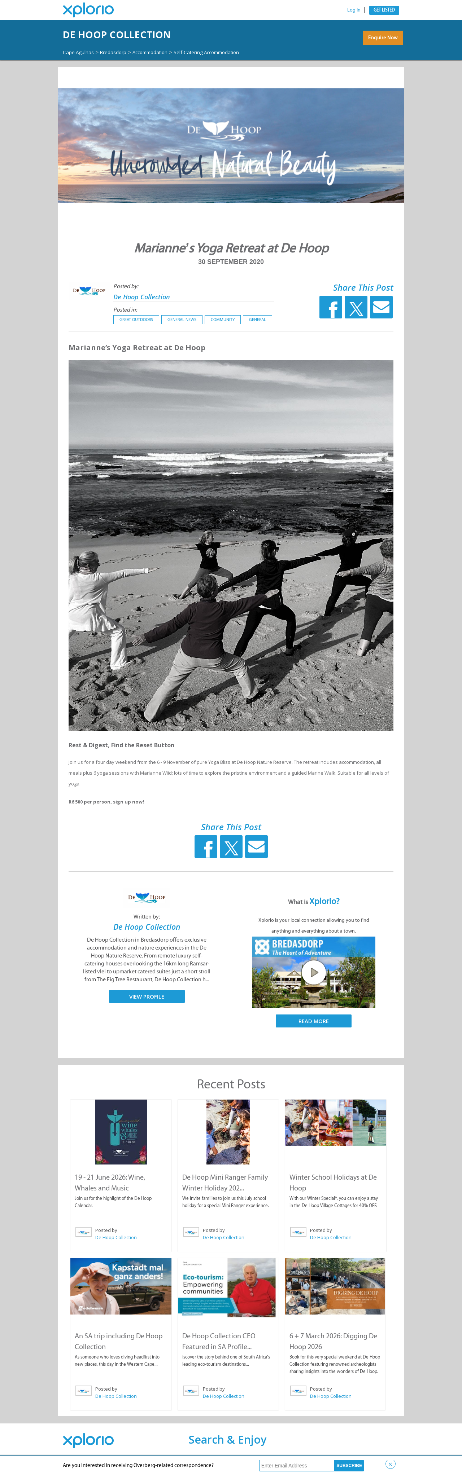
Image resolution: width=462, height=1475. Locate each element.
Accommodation (166, 52)
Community (223, 326)
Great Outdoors (136, 326)
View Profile (146, 1002)
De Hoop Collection (143, 34)
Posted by (106, 1236)
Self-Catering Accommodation (103, 59)
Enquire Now (380, 45)
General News (181, 326)
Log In (354, 10)
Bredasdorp (122, 52)
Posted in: (125, 316)
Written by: (147, 923)
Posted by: (125, 292)
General (257, 326)
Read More (313, 1027)
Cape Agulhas (81, 52)
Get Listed (384, 10)
